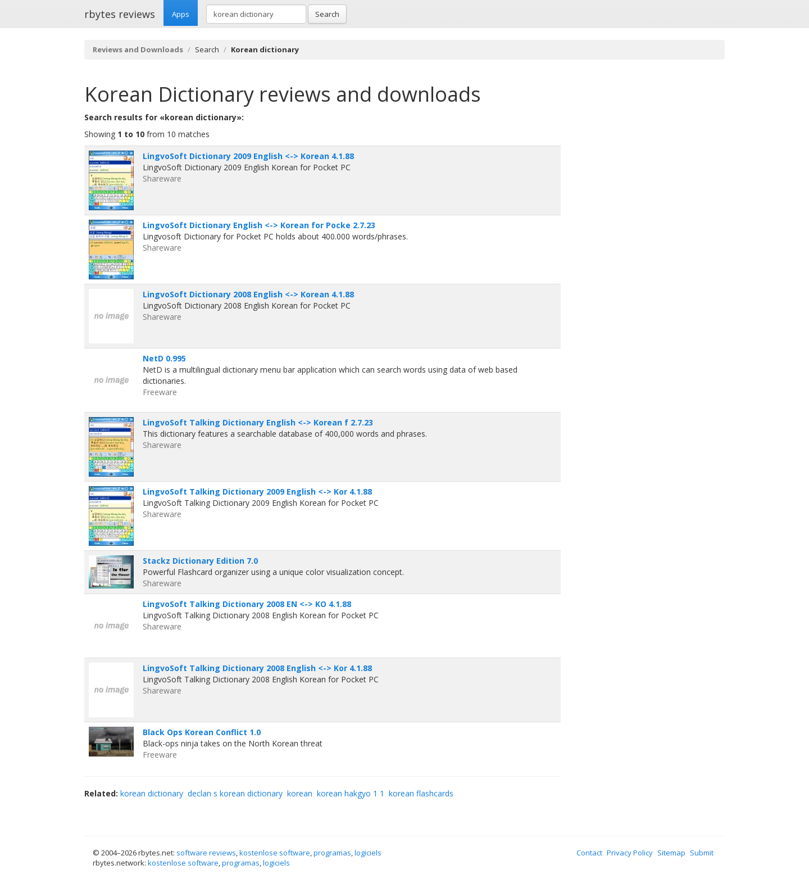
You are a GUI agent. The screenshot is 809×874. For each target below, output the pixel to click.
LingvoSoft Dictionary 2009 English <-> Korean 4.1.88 (248, 156)
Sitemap (671, 853)
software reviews (206, 853)
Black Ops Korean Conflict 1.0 (202, 732)
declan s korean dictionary (235, 793)
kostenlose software (274, 853)
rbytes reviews (119, 14)
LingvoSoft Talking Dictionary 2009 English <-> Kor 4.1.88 (257, 491)
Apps (180, 14)
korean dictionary (151, 793)
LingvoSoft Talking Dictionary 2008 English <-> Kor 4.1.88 (257, 668)
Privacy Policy (630, 853)
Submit (701, 853)
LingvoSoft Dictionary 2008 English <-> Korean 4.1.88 (248, 294)
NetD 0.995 (164, 358)
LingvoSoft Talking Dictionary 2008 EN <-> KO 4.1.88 (247, 604)
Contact (589, 853)
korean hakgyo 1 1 (350, 793)
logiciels (367, 853)
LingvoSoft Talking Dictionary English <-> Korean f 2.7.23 (258, 422)
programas (332, 853)
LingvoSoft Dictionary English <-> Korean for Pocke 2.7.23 (259, 225)
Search (327, 14)
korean (299, 793)
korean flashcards (421, 793)
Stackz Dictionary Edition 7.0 (200, 560)
